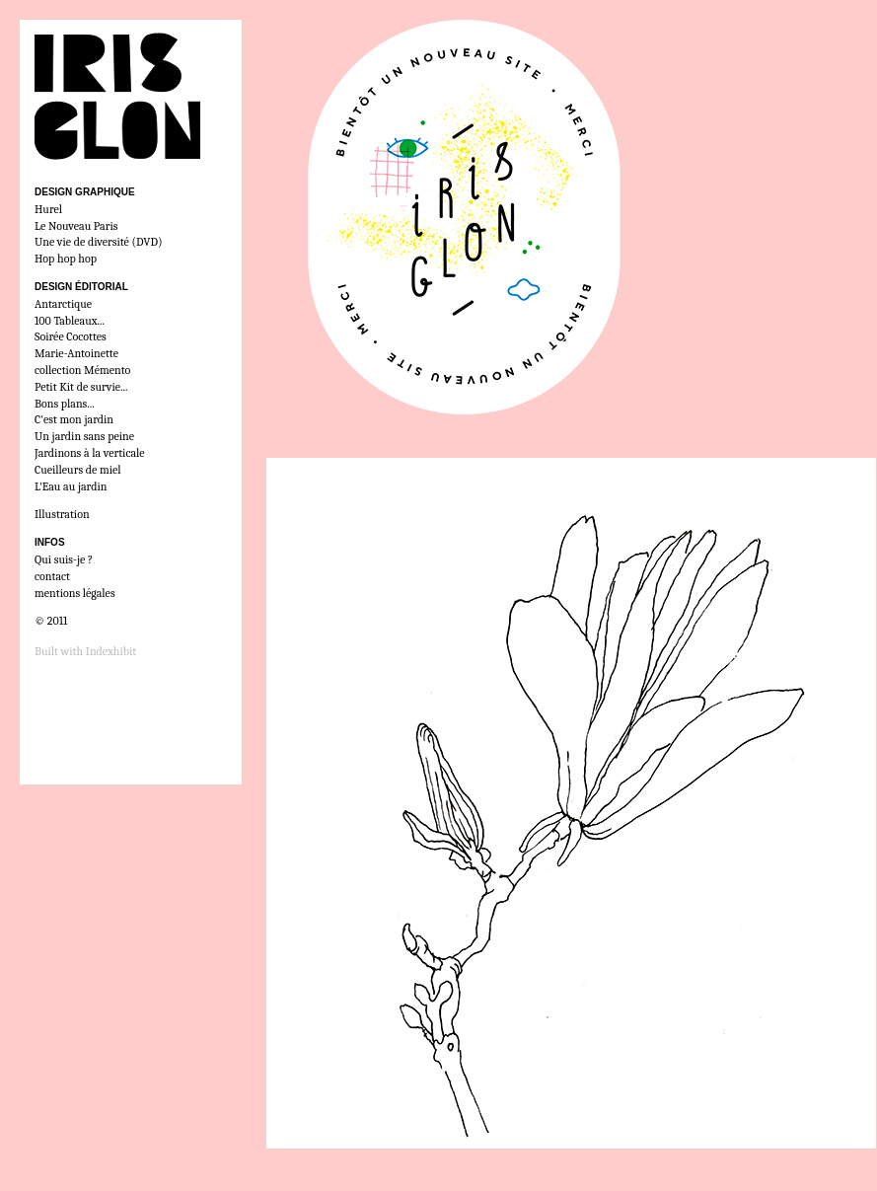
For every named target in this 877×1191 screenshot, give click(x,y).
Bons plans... (65, 403)
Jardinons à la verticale (90, 453)
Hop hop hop (66, 258)
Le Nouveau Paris (76, 226)
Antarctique (63, 304)
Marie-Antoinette (76, 353)
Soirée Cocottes (71, 336)
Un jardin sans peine (84, 436)
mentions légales (75, 593)
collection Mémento (82, 370)
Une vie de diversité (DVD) (99, 242)
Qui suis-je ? (64, 559)
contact (52, 576)
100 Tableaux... (70, 321)
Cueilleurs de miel (78, 470)
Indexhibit (111, 651)
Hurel (48, 209)
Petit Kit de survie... (81, 387)
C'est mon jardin (74, 419)
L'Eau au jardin (71, 486)
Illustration (62, 514)
